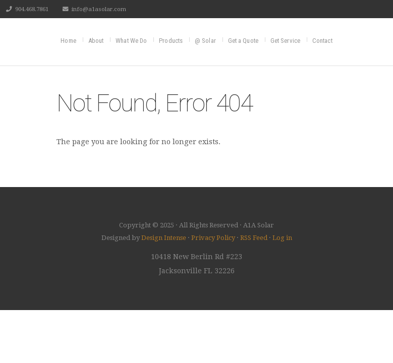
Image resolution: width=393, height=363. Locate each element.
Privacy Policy (213, 237)
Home (68, 40)
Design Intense (163, 237)
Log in (282, 237)
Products (171, 40)
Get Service (285, 40)
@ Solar (205, 40)
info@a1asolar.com (99, 9)
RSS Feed (253, 237)
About (96, 40)
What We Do (131, 40)
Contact (322, 40)
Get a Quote (243, 40)
